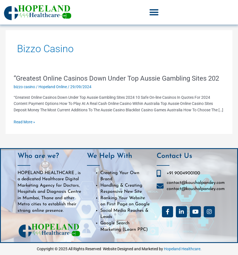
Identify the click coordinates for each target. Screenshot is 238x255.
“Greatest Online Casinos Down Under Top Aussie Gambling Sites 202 (116, 78)
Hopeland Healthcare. (182, 249)
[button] (154, 12)
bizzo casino (24, 87)
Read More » (24, 122)
